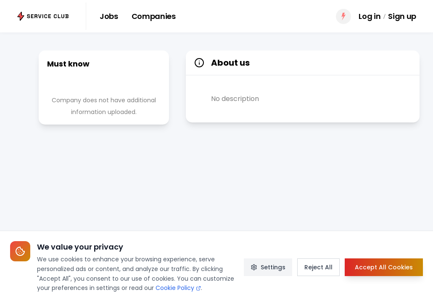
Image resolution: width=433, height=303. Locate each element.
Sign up (402, 16)
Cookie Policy (178, 288)
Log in (369, 16)
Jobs (109, 16)
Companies (154, 16)
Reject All (318, 267)
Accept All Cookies (384, 267)
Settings (268, 267)
